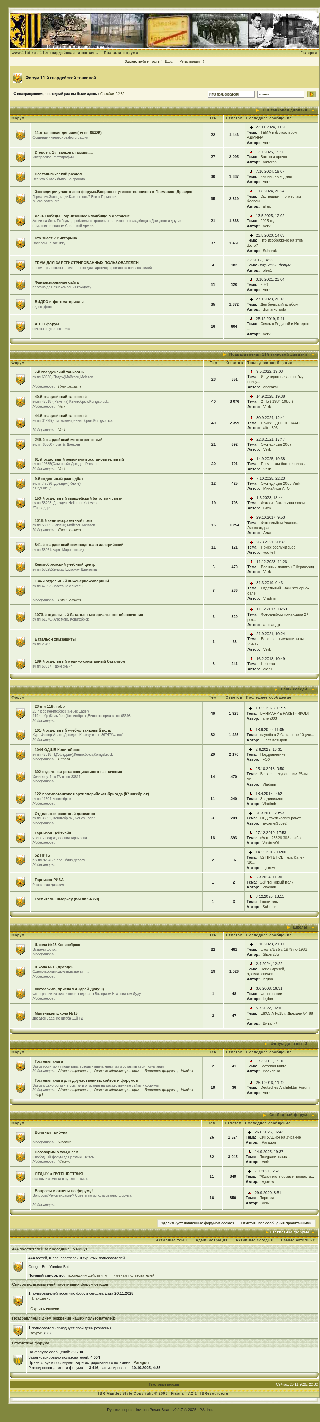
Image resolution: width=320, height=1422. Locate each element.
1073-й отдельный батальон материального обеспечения (89, 615)
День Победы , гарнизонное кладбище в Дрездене (82, 216)
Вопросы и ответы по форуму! (64, 1191)
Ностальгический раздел (58, 174)
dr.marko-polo (274, 309)
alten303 (270, 428)
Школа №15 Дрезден (54, 967)
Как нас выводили (276, 176)
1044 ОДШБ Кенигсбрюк (57, 750)
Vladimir (270, 598)
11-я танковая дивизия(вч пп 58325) (68, 132)
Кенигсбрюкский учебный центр (65, 564)
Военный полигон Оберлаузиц (287, 567)
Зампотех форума (160, 1071)
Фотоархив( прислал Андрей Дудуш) (69, 989)
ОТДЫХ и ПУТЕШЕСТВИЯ (59, 1174)
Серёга (64, 759)
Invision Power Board (154, 1409)
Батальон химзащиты (55, 639)
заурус (36, 1333)
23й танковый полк (276, 882)
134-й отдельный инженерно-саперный (72, 581)
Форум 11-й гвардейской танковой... (63, 77)
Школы (300, 927)
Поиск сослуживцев (278, 547)
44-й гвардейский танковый (61, 416)
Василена (271, 1071)
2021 (265, 284)
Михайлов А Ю (276, 488)
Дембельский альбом (279, 304)
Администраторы (73, 1071)
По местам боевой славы (283, 464)
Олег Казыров (275, 740)
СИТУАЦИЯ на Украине (280, 1137)
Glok (267, 508)
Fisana (178, 1393)
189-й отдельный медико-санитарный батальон (80, 661)
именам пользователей (133, 1275)
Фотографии (271, 993)
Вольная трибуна (51, 1132)
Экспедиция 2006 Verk (280, 483)
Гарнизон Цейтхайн (53, 833)
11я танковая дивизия (285, 110)
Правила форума (121, 53)
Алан (267, 533)
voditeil (269, 552)
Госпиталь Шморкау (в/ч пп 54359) (67, 899)
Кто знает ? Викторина (56, 238)
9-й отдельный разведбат (59, 479)
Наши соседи (294, 689)
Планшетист (69, 386)
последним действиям (87, 1275)
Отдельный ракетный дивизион (65, 814)
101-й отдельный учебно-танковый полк (73, 730)
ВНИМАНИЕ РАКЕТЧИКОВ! (284, 713)
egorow (269, 868)
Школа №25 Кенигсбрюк (57, 945)
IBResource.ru (214, 1393)
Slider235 (271, 954)
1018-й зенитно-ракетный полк (63, 520)
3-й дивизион (271, 799)
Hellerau (268, 664)
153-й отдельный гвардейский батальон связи (78, 498)
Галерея (309, 53)
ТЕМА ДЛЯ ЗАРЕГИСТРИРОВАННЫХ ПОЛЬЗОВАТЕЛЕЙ (87, 263)
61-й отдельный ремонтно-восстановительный (79, 459)
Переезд (266, 1198)
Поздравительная (274, 1156)
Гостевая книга (49, 1061)
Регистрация (190, 61)
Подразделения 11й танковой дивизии (268, 354)
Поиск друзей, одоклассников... (266, 971)
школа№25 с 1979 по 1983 (284, 949)
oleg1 (267, 270)
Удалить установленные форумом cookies (197, 1223)
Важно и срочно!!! (276, 157)
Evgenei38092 (275, 823)
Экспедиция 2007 (276, 444)
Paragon (269, 1142)
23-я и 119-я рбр (50, 706)
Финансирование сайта (57, 282)
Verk (267, 143)
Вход (169, 61)
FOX (267, 759)
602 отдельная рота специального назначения (78, 772)
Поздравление (273, 754)
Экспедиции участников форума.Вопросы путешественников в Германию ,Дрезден (113, 192)
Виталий (270, 1023)
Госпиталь (269, 901)
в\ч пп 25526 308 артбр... (282, 838)
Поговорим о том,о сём (56, 1152)
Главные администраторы (116, 1071)
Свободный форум (288, 1115)
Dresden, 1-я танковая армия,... (64, 152)
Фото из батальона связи (283, 503)
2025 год (268, 221)
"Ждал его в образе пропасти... (286, 1176)
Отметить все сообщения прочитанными (276, 1223)
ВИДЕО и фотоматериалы (59, 302)
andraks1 (271, 387)
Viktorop (270, 162)
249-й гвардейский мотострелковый (68, 439)
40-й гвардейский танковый (61, 397)
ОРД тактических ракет (280, 818)
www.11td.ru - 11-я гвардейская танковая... (55, 53)
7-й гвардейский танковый (60, 372)
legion (268, 979)
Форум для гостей (289, 1044)
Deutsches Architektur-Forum (285, 1087)
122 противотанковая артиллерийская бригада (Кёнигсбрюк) (92, 794)
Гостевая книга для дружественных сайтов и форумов (86, 1080)
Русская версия (120, 1409)
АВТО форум (47, 324)
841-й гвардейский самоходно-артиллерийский (79, 545)
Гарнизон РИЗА (49, 880)
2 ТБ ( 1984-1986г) (277, 401)
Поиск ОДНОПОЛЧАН (280, 423)
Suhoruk (270, 250)
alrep (267, 206)
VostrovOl (271, 843)
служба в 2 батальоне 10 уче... (287, 735)
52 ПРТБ (42, 855)
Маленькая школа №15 (56, 1013)
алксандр (271, 625)
